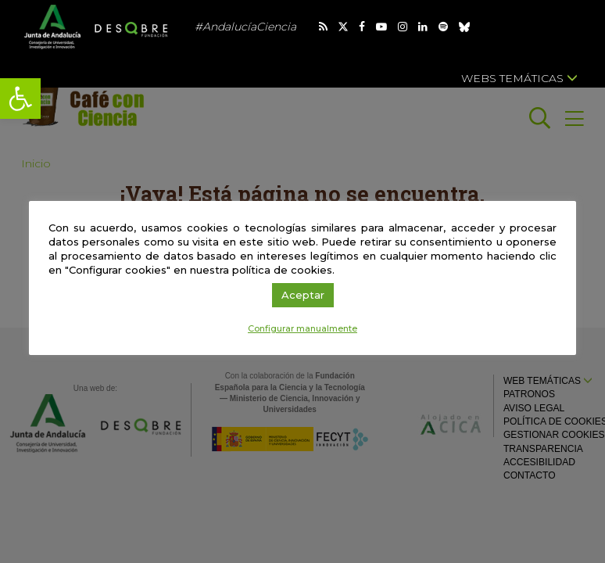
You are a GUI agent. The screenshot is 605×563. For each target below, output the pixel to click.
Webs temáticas (519, 78)
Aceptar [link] (302, 295)
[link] (20, 98)
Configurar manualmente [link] (302, 328)
